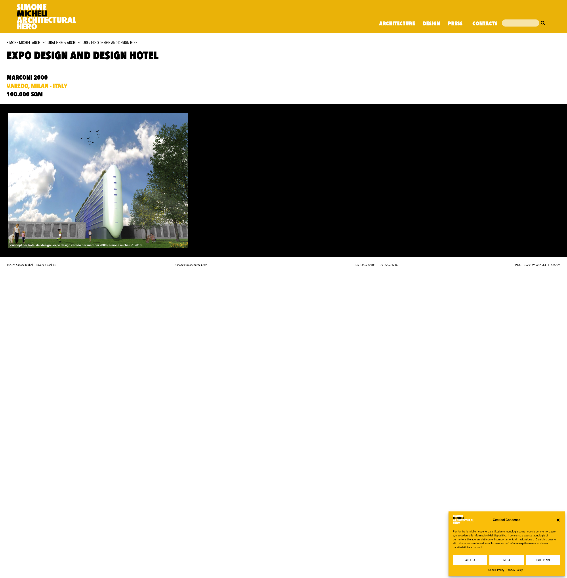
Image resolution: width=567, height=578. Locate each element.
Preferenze (543, 560)
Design (431, 24)
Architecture (397, 24)
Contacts (484, 24)
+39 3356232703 (364, 265)
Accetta (470, 560)
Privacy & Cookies (45, 265)
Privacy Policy (514, 570)
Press (456, 24)
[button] (558, 520)
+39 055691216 (388, 265)
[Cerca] (544, 23)
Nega (506, 560)
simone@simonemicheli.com (191, 265)
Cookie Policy (496, 570)
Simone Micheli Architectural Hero (36, 43)
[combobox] (520, 23)
